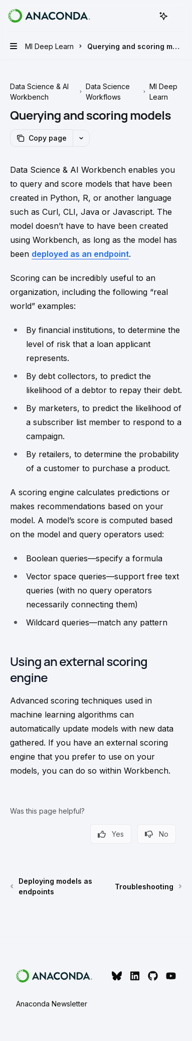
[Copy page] (41, 138)
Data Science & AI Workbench (39, 91)
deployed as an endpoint (80, 254)
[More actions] (179, 16)
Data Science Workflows (108, 91)
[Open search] (145, 16)
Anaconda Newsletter (51, 1003)
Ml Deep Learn (163, 91)
